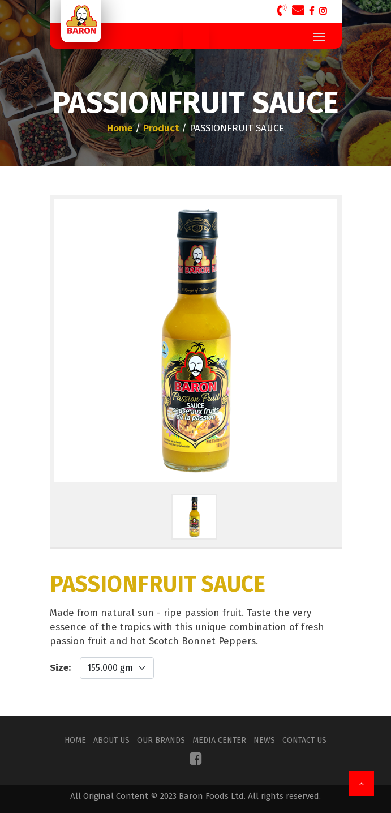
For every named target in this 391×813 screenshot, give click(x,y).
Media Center (219, 740)
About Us (111, 740)
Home (75, 740)
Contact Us (304, 740)
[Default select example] (117, 668)
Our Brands (161, 740)
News (264, 740)
